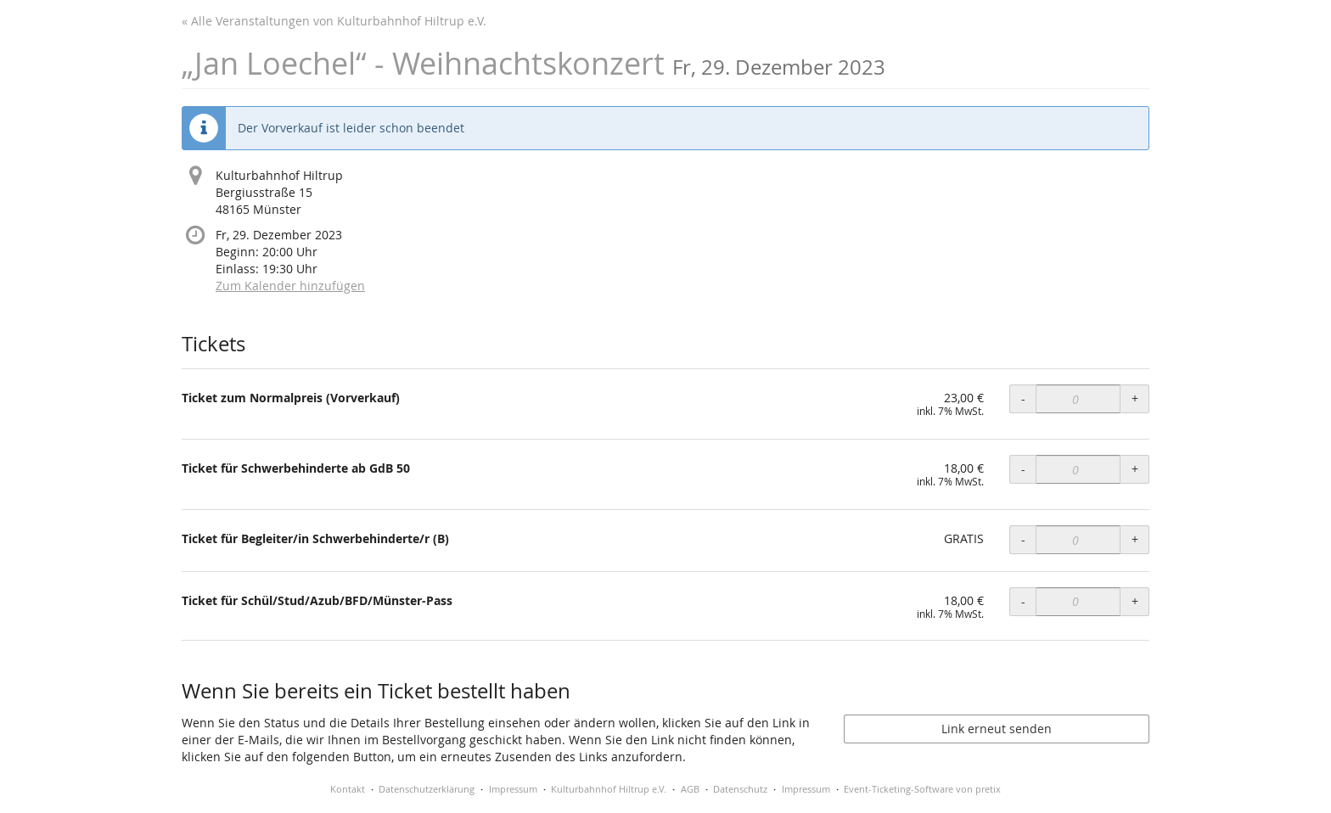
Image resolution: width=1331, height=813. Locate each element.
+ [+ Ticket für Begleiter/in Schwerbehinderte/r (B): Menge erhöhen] (1135, 539)
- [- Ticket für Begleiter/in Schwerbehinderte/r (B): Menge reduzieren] (1023, 539)
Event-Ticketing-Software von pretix (922, 788)
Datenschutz (740, 788)
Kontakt (347, 788)
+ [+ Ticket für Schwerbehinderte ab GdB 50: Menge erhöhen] (1135, 469)
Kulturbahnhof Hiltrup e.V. (608, 788)
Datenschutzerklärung (427, 788)
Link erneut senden (996, 728)
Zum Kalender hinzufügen (290, 286)
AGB (690, 788)
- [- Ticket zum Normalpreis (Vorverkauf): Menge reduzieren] (1023, 398)
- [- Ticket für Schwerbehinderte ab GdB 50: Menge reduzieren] (1023, 469)
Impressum (513, 788)
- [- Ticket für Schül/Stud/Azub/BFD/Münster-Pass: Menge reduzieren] (1023, 601)
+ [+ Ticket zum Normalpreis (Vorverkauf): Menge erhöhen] (1135, 398)
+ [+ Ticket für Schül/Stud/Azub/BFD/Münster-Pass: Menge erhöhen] (1135, 601)
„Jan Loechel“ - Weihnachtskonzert (533, 63)
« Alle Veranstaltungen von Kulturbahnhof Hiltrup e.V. (334, 21)
